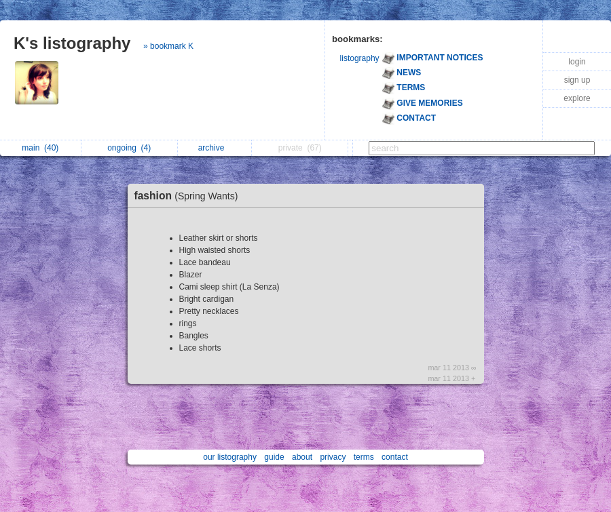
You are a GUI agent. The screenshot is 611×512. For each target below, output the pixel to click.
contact (395, 457)
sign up (577, 80)
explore (576, 98)
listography (359, 58)
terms (364, 457)
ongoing (129, 148)
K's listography (72, 43)
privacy (333, 457)
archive (215, 148)
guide (274, 457)
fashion (189, 195)
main (40, 148)
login (576, 61)
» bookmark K (168, 46)
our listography (230, 457)
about (302, 457)
